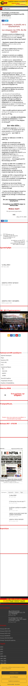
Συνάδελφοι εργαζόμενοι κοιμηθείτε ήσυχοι (17, 508)
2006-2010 (3, 656)
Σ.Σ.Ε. (2, 364)
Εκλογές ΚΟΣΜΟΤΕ (5, 635)
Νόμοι (2, 357)
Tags (21, 492)
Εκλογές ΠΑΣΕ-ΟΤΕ (5, 631)
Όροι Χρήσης (17, 684)
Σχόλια (16, 492)
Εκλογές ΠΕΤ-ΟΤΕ (5, 628)
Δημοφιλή (10, 492)
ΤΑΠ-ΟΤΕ (4, 371)
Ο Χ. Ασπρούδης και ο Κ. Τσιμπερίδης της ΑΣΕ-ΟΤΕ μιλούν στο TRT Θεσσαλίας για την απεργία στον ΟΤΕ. (10, 236)
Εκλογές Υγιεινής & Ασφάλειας (7, 640)
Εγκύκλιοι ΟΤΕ (4, 360)
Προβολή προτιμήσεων (14, 681)
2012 (1, 651)
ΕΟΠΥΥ (4, 373)
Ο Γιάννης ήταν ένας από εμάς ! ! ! (17, 501)
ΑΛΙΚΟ (4, 375)
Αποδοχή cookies (14, 672)
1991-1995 (3, 663)
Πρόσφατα (3, 492)
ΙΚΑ (3, 369)
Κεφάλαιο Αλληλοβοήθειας (7, 383)
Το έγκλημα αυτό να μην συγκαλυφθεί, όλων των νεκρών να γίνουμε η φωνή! (18, 619)
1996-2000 (3, 661)
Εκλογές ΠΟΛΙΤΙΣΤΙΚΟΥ (6, 638)
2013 (1, 649)
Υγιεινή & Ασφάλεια (6, 378)
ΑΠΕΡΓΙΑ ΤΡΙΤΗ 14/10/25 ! (10, 283)
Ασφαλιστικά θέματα (6, 367)
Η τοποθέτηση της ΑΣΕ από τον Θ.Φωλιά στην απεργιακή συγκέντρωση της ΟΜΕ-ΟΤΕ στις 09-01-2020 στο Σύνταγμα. (17, 242)
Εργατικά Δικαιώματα (6, 355)
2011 (1, 654)
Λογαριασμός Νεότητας (6, 380)
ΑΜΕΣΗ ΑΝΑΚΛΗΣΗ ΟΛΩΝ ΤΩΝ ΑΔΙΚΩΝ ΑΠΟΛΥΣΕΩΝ (18, 514)
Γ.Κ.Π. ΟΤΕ (4, 362)
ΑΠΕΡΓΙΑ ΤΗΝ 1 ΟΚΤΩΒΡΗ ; (10, 301)
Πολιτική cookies (10, 684)
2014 (1, 647)
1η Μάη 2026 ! (6, 8)
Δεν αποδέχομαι (14, 677)
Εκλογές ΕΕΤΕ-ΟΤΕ (5, 633)
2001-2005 (3, 658)
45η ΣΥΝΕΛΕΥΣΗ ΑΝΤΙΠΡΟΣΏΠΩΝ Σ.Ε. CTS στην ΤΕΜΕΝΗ (17, 612)
